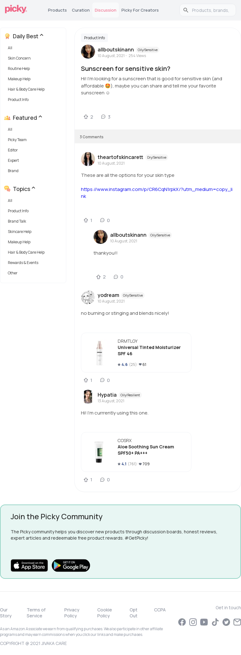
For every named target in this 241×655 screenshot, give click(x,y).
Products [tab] (57, 10)
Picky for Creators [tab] (140, 10)
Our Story (6, 613)
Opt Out (133, 613)
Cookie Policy (104, 613)
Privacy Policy (71, 613)
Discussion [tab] (105, 10)
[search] (211, 10)
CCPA (160, 610)
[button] (34, 49)
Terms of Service (36, 613)
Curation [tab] (81, 10)
